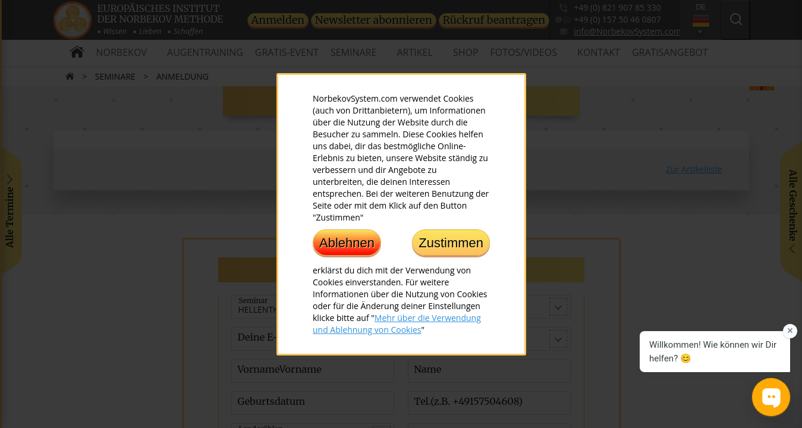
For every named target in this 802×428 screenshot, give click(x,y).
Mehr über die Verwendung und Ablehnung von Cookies (397, 323)
